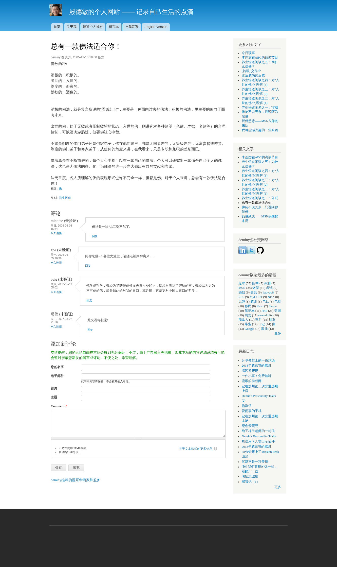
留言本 (114, 27)
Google (249, 329)
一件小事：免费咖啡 (256, 376)
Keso (260, 306)
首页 (57, 27)
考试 (269, 288)
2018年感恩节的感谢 (256, 365)
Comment (59, 406)
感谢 (253, 301)
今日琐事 (248, 53)
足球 (241, 283)
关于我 (72, 27)
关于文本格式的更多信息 (195, 449)
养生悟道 (65, 198)
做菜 (255, 288)
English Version (155, 27)
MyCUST (256, 297)
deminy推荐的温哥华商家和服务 (75, 480)
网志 (248, 315)
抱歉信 (247, 406)
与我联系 (131, 27)
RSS (241, 297)
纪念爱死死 (250, 426)
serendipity (265, 315)
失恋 (253, 292)
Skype (273, 306)
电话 (266, 301)
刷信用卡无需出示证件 (258, 441)
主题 (54, 397)
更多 (277, 333)
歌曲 (264, 329)
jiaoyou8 (268, 292)
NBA (271, 297)
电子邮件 (57, 376)
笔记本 (250, 311)
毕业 (248, 324)
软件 (258, 319)
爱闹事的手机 (251, 411)
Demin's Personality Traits (259, 436)
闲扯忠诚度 (250, 476)
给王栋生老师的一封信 (258, 431)
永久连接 (56, 233)
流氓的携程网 (251, 381)
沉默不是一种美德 (255, 461)
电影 (277, 301)
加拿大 (243, 319)
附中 (255, 283)
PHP (264, 311)
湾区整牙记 (250, 371)
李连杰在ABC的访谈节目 (260, 57)
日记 (261, 324)
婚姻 (241, 292)
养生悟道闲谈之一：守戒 (260, 107)
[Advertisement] (168, 543)
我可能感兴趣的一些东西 (260, 130)
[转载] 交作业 (251, 71)
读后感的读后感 (253, 75)
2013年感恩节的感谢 (256, 447)
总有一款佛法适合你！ (258, 202)
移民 (248, 306)
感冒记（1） (251, 482)
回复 (95, 236)
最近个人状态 (93, 27)
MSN (242, 288)
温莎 (241, 301)
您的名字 (57, 367)
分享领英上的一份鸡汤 (258, 360)
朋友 (272, 319)
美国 (277, 311)
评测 (267, 283)
